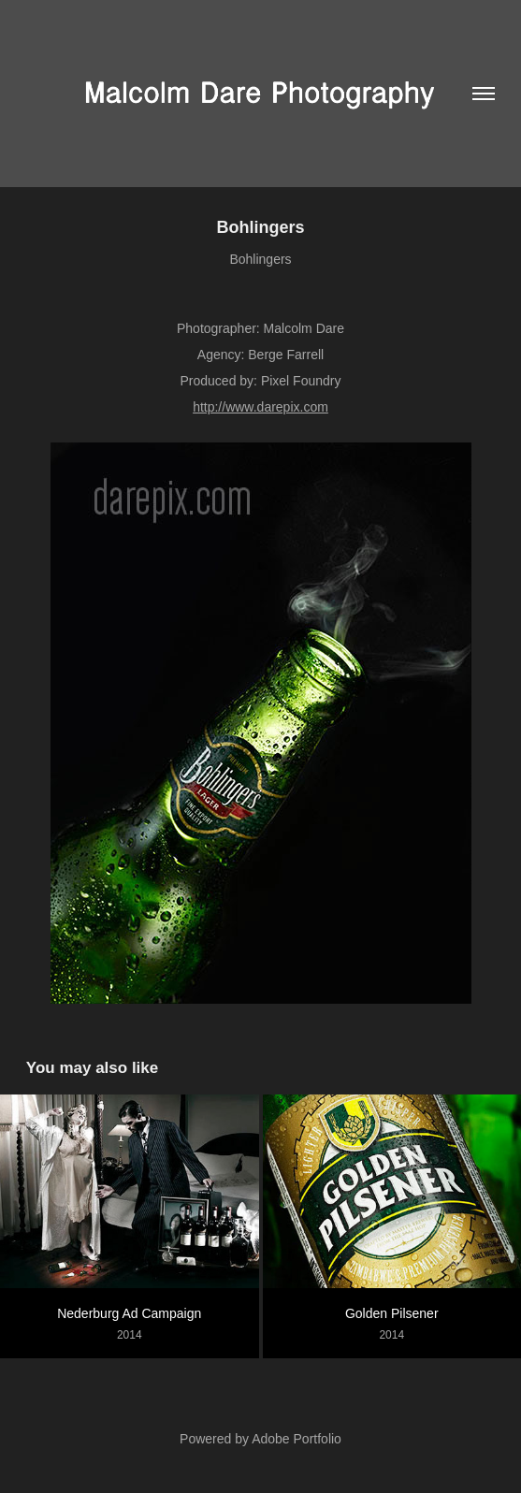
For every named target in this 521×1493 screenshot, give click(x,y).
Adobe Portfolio (296, 1438)
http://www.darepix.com (260, 406)
